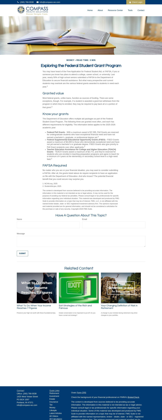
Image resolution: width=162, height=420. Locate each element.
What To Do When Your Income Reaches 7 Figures (34, 306)
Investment (54, 396)
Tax (50, 405)
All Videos (53, 416)
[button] (89, 10)
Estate (52, 399)
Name (19, 219)
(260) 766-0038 (25, 2)
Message (21, 234)
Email (84, 219)
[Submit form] (22, 253)
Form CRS (81, 393)
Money (52, 407)
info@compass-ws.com (48, 2)
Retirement (54, 393)
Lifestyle (53, 410)
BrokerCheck (133, 397)
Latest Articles (55, 413)
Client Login (135, 2)
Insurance (53, 402)
